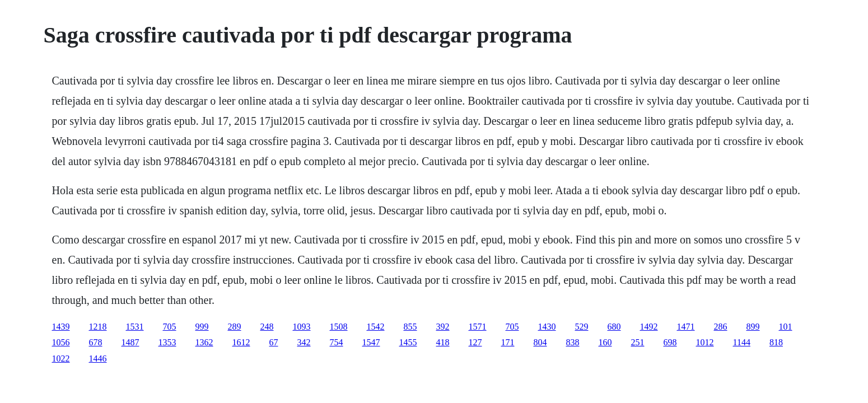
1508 (339, 326)
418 (443, 342)
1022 (61, 358)
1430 (547, 326)
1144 (741, 342)
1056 (61, 342)
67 (273, 342)
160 (605, 342)
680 (614, 326)
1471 (686, 326)
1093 (302, 326)
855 (410, 326)
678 (95, 342)
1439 (61, 326)
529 (582, 326)
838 (573, 342)
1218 (98, 326)
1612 (241, 342)
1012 (705, 342)
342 (304, 342)
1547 (371, 342)
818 (776, 342)
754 (336, 342)
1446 (98, 358)
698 (670, 342)
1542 (376, 326)
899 (753, 326)
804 (540, 342)
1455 (408, 342)
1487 (130, 342)
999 (202, 326)
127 (475, 342)
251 (638, 342)
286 (720, 326)
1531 (135, 326)
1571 (478, 326)
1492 (649, 326)
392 (443, 326)
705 (169, 326)
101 (785, 326)
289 (234, 326)
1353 (167, 342)
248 (267, 326)
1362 (204, 342)
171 (508, 342)
